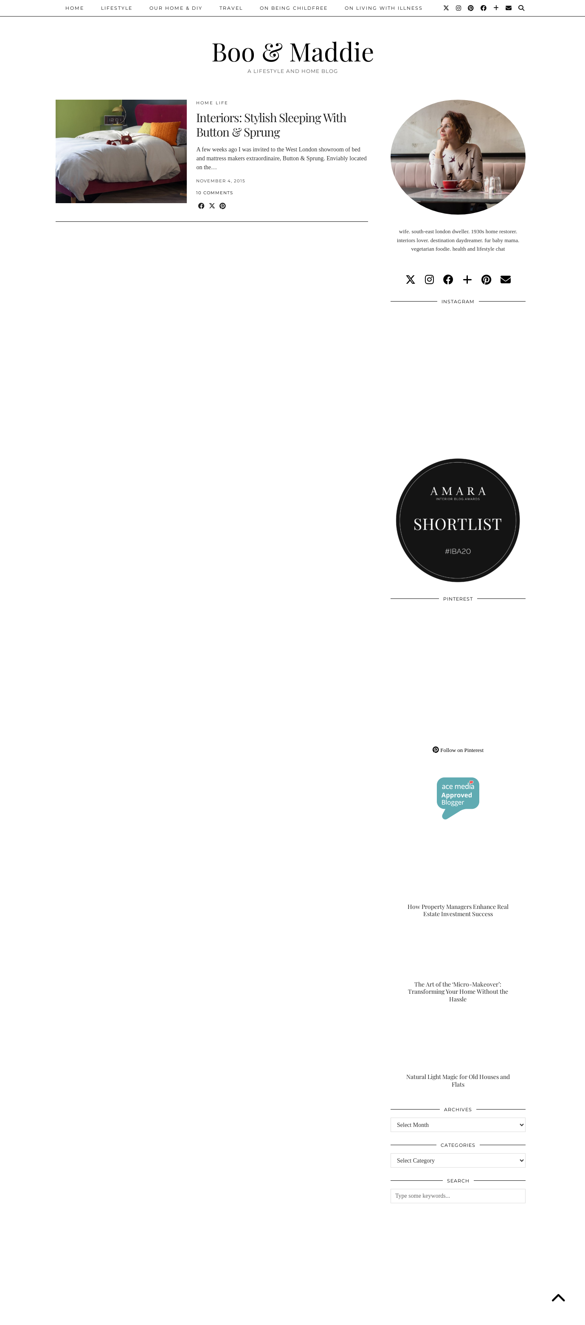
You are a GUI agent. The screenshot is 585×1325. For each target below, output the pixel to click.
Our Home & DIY (175, 8)
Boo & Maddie (292, 51)
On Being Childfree (294, 8)
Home (74, 8)
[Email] (509, 8)
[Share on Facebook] (201, 206)
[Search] (521, 8)
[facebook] (448, 279)
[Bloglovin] (496, 8)
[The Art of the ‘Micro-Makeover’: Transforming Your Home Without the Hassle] (458, 965)
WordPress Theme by (485, 1315)
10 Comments (214, 193)
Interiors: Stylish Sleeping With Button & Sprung (271, 124)
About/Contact (157, 1315)
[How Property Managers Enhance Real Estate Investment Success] (458, 880)
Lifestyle (116, 8)
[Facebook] (484, 8)
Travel (231, 8)
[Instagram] (459, 8)
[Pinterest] (471, 8)
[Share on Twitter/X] (212, 206)
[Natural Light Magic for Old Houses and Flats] (458, 1050)
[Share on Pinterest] (222, 206)
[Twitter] (446, 8)
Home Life (212, 103)
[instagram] (429, 279)
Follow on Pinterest (458, 750)
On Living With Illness (384, 8)
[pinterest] (486, 279)
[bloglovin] (467, 279)
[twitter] (410, 279)
